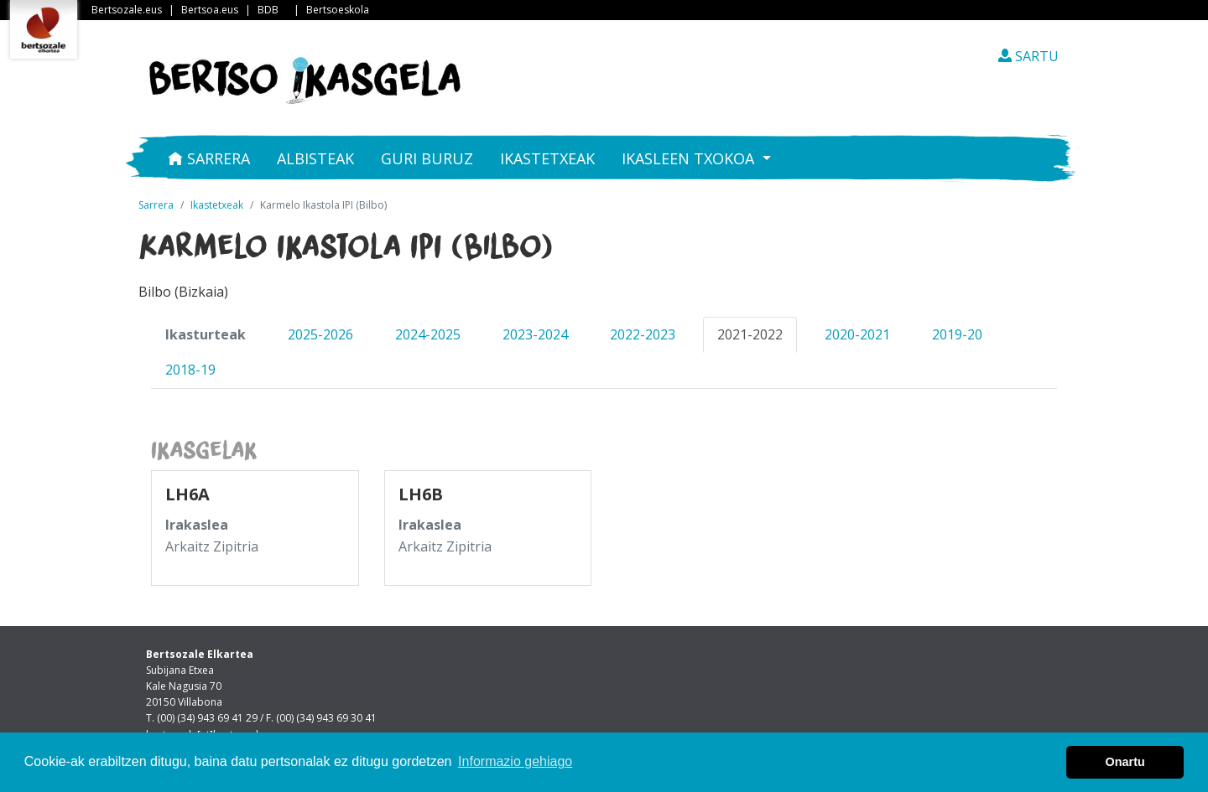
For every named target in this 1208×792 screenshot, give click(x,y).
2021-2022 (750, 334)
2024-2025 (428, 334)
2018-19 (190, 369)
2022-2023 (642, 334)
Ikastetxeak (547, 158)
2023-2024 (535, 334)
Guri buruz (427, 158)
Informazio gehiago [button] (515, 761)
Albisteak (315, 158)
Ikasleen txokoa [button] (690, 158)
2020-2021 (857, 334)
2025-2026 (320, 334)
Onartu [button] (1125, 762)
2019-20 (957, 334)
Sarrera (209, 158)
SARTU (1028, 56)
